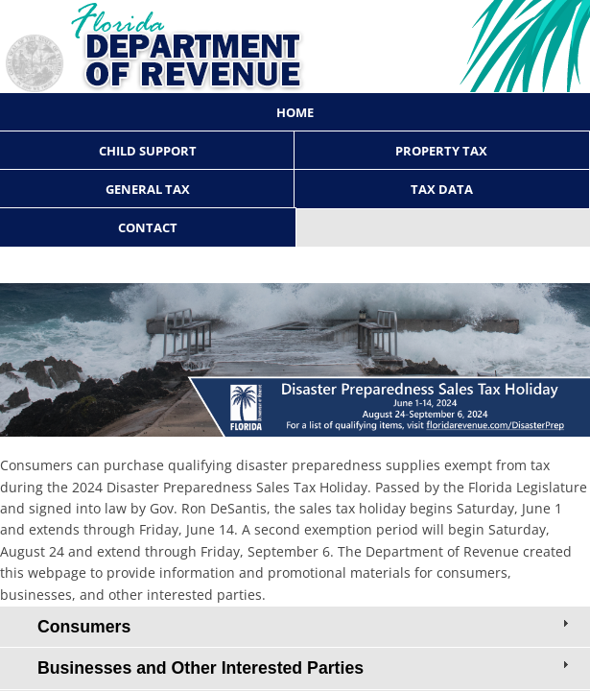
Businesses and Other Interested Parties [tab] (305, 667)
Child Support (148, 150)
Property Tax (441, 150)
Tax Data (442, 189)
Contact (147, 227)
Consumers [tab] (305, 625)
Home (295, 112)
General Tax (148, 189)
